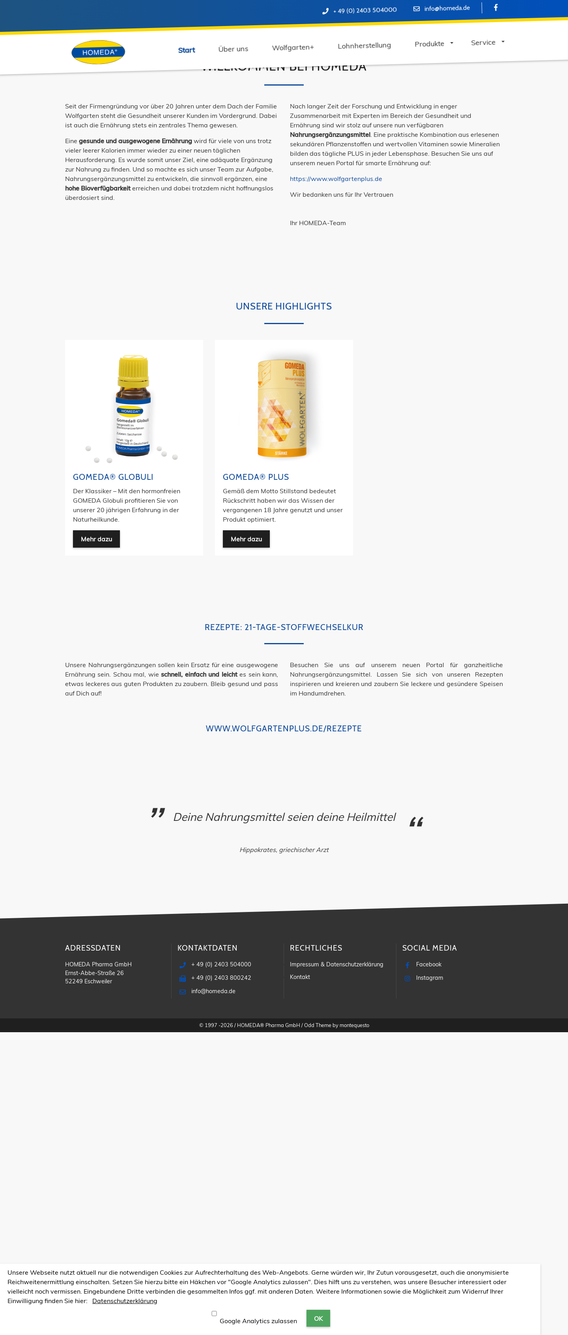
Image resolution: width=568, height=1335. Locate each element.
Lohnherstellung (183, 113)
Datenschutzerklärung (124, 1301)
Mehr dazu (183, 226)
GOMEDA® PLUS (256, 780)
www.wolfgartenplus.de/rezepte (284, 1031)
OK (318, 1318)
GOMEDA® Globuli (113, 780)
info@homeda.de (446, 8)
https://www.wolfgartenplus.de (336, 481)
